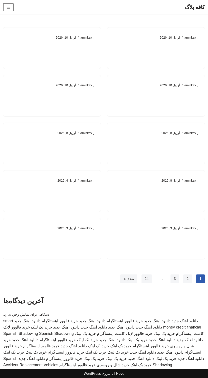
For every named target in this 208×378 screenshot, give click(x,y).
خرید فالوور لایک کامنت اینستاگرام (125, 333)
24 (146, 279)
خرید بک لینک (41, 327)
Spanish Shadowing (20, 333)
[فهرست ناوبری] (8, 7)
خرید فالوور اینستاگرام (125, 321)
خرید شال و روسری (113, 365)
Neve (120, 373)
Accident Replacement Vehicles (30, 365)
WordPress (92, 373)
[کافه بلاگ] (195, 7)
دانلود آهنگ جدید (149, 327)
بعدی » (129, 279)
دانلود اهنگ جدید (185, 321)
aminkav (190, 37)
